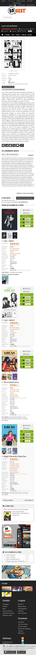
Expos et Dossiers (7, 611)
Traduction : (5, 255)
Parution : (4, 75)
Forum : (4, 84)
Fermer (21, 652)
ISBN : (3, 263)
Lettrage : (4, 253)
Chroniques (6, 604)
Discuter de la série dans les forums (18, 84)
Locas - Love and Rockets (9, 26)
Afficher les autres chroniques (25, 193)
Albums (7, 35)
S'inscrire (21, 5)
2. (5, 557)
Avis (12, 35)
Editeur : (4, 260)
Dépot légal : (5, 257)
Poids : (3, 267)
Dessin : (4, 250)
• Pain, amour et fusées (18, 511)
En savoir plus (10, 652)
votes (22, 145)
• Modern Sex (15, 515)
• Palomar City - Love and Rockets (21, 513)
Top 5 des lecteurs (23, 624)
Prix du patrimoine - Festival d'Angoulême (13, 89)
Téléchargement (22, 608)
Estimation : (5, 258)
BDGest (4, 1)
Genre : (3, 73)
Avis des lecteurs (22, 626)
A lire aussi (6, 198)
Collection (26, 210)
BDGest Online (21, 1)
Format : (4, 262)
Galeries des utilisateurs (24, 629)
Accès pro (29, 1)
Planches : (4, 265)
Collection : (5, 405)
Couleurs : (4, 252)
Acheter (26, 216)
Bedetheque (11, 1)
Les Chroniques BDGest (10, 151)
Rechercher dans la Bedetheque (8, 643)
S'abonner (20, 611)
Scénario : (4, 248)
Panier (12, 5)
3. (5, 559)
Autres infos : (5, 268)
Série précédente (8, 500)
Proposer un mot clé (8, 87)
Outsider (12, 405)
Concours (20, 631)
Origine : (4, 80)
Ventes (17, 35)
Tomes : (4, 77)
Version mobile (17, 3)
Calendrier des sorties (8, 613)
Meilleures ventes (7, 615)
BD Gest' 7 (21, 604)
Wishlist (26, 213)
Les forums (21, 622)
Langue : (4, 82)
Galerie (30, 35)
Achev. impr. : (5, 400)
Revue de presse (22, 613)
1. (5, 555)
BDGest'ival (21, 633)
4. (5, 561)
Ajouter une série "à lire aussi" (25, 198)
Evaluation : (5, 243)
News (4, 608)
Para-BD (23, 35)
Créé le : (4, 270)
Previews (5, 606)
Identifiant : (5, 79)
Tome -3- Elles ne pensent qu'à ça (10, 154)
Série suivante (29, 500)
